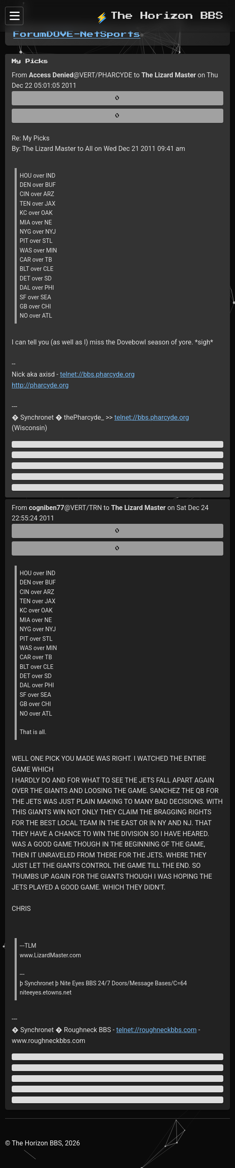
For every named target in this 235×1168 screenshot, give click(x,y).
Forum (30, 34)
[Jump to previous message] (117, 454)
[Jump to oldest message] (117, 444)
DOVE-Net (73, 34)
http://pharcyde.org (40, 385)
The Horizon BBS (159, 16)
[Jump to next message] (117, 476)
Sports (120, 34)
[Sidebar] (14, 16)
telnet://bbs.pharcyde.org (97, 374)
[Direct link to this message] (117, 465)
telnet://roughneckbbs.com (156, 1030)
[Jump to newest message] (117, 487)
